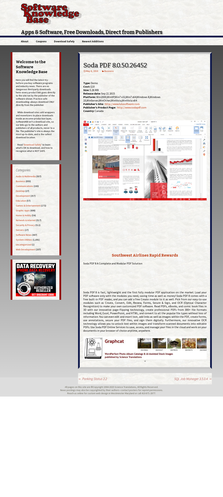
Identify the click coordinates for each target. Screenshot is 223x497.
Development (23, 195)
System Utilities (24, 239)
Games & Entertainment (28, 205)
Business (109, 71)
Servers (20, 230)
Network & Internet (26, 220)
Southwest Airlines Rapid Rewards (145, 255)
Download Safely (64, 41)
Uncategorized (23, 244)
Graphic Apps (23, 210)
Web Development (25, 249)
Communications (24, 186)
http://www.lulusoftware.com (122, 104)
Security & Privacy (25, 225)
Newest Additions (93, 41)
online (80, 393)
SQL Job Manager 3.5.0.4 (193, 379)
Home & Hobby (23, 215)
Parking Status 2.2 (92, 379)
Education (21, 200)
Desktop (20, 191)
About (24, 41)
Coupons (41, 41)
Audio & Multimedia (26, 176)
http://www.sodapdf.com (131, 107)
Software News (24, 234)
